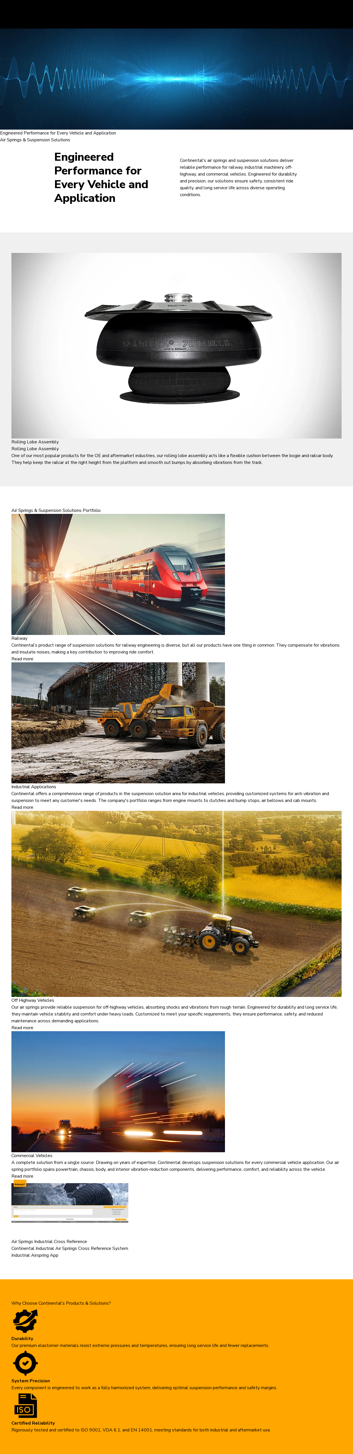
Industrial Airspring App (34, 1255)
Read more (22, 659)
